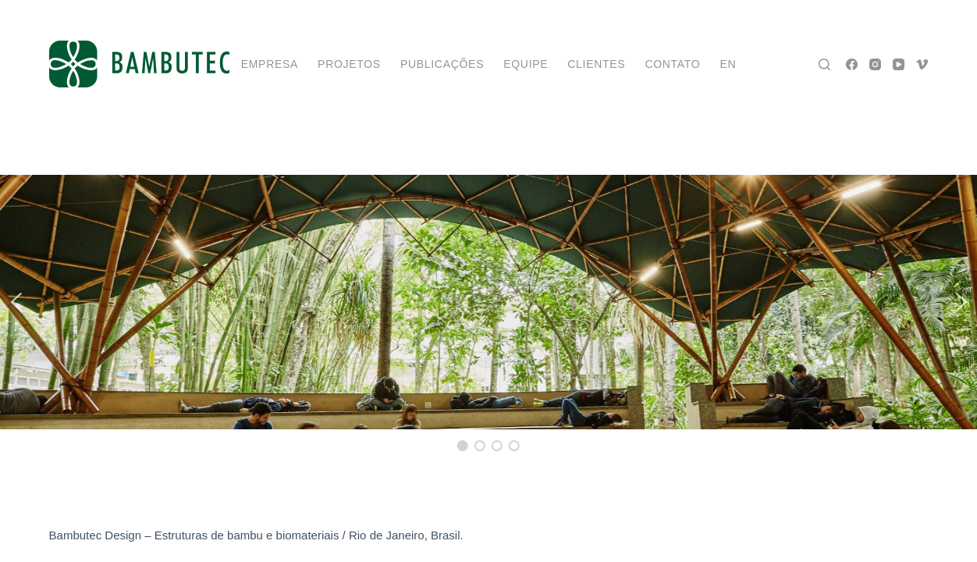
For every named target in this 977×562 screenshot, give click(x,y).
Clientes (596, 64)
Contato (672, 64)
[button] (15, 302)
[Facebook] (852, 64)
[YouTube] (898, 64)
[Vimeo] (922, 64)
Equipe (525, 64)
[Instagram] (875, 64)
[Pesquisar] (824, 64)
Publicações (442, 64)
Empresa (269, 64)
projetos (349, 64)
